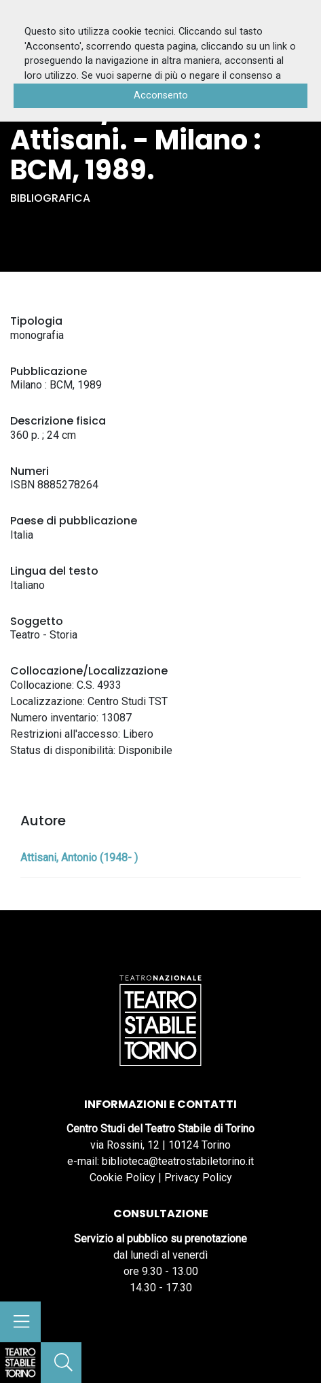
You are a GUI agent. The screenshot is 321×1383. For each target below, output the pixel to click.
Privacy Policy (198, 1177)
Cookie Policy (122, 1177)
